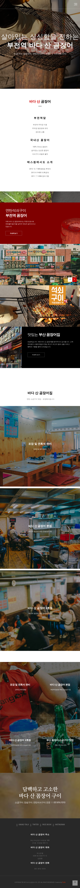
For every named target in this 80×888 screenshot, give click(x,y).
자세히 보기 (36, 355)
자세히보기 (14, 233)
